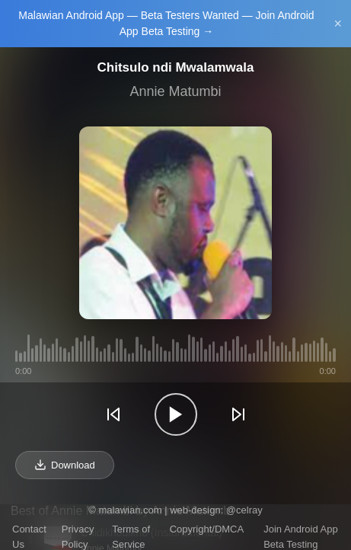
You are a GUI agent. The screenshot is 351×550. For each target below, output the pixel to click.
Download (64, 465)
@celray (244, 510)
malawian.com (129, 510)
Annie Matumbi (175, 91)
